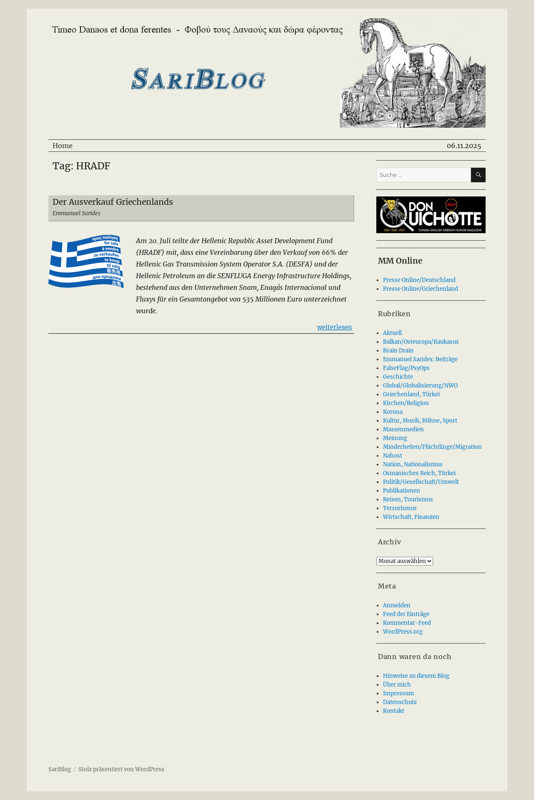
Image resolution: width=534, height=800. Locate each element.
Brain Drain (398, 350)
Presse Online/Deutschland (419, 280)
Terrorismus (400, 508)
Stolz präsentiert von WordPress (121, 769)
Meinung (395, 438)
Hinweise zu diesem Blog (416, 675)
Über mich (397, 684)
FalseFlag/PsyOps (406, 368)
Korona (393, 411)
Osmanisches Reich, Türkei (419, 473)
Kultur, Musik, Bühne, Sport (420, 420)
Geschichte (398, 376)
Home (63, 145)
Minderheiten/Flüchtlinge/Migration (432, 446)
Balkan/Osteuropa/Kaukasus (421, 341)
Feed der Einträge (406, 614)
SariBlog (59, 769)
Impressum (398, 693)
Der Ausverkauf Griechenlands (113, 202)
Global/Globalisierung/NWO (420, 385)
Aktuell (392, 333)
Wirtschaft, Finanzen (411, 517)
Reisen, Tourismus (408, 499)
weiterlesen (334, 326)
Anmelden (397, 605)
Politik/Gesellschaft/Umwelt (421, 482)
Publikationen (401, 490)
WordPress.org (403, 631)
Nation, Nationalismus (413, 464)
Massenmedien (403, 429)
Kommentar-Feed (407, 622)
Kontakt (393, 710)
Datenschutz (400, 702)
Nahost (392, 455)
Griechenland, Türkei (411, 394)
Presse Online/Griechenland (420, 288)
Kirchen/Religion (406, 403)
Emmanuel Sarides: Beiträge (420, 359)
